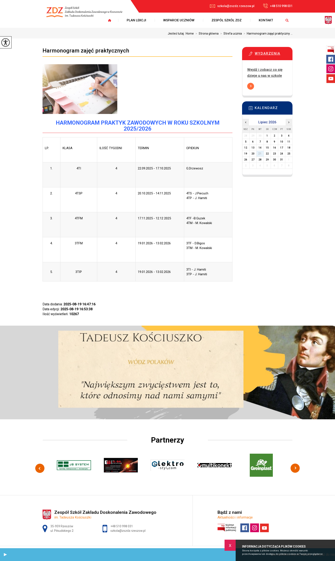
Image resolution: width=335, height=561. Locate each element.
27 (252, 159)
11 (288, 141)
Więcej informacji (250, 86)
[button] (5, 554)
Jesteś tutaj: (177, 33)
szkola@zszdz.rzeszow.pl (232, 6)
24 (281, 153)
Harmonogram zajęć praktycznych (86, 50)
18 (288, 147)
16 (274, 147)
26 (245, 159)
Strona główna (206, 33)
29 (267, 159)
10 (281, 141)
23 (274, 153)
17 (281, 147)
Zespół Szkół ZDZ (227, 20)
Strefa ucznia (230, 33)
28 (260, 159)
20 (252, 153)
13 (252, 147)
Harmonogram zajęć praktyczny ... (267, 33)
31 (281, 159)
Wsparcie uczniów (178, 20)
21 (260, 153)
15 (267, 147)
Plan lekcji (136, 20)
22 (267, 153)
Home (190, 33)
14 (260, 147)
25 (288, 153)
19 (245, 153)
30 (274, 159)
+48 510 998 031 (277, 5)
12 (245, 147)
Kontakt (266, 20)
